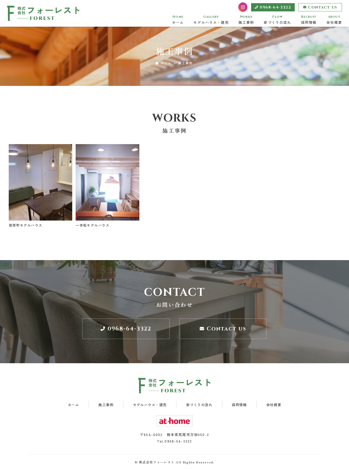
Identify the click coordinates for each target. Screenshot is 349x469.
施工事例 (246, 20)
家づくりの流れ (277, 20)
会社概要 (334, 20)
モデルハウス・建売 (211, 20)
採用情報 (309, 20)
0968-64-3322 (273, 7)
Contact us (320, 7)
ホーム (178, 20)
